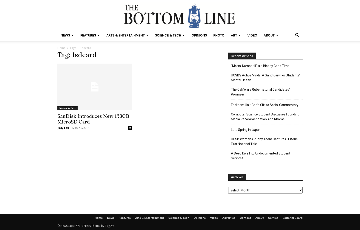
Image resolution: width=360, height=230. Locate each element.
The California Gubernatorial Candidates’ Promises (260, 92)
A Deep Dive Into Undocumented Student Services (260, 155)
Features (90, 35)
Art (236, 35)
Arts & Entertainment (127, 35)
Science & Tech (170, 35)
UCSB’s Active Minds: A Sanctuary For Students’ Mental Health (265, 77)
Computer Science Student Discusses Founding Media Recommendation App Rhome (265, 116)
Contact (245, 218)
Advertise (228, 218)
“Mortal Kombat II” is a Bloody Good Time (260, 66)
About (271, 35)
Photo (218, 35)
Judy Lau (63, 127)
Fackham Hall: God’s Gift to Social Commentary (264, 105)
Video (252, 35)
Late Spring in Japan (246, 130)
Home (61, 48)
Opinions (199, 35)
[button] (297, 36)
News (67, 35)
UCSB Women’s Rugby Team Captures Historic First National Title (264, 141)
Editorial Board (293, 218)
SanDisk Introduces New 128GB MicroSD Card (93, 119)
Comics (273, 218)
